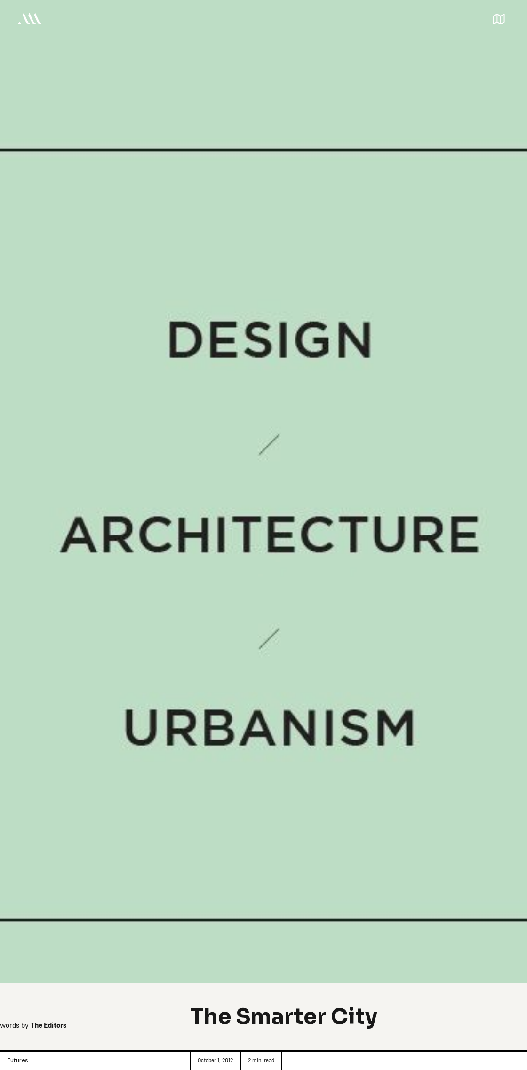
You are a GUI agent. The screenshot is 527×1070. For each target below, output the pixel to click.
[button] (499, 17)
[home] (29, 18)
